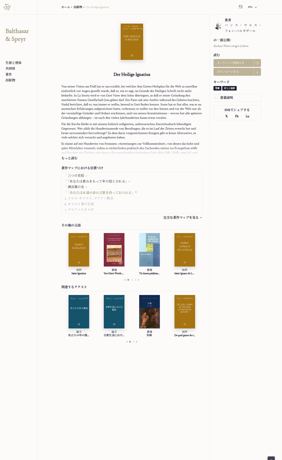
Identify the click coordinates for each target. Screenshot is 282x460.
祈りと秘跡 (229, 88)
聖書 (217, 88)
